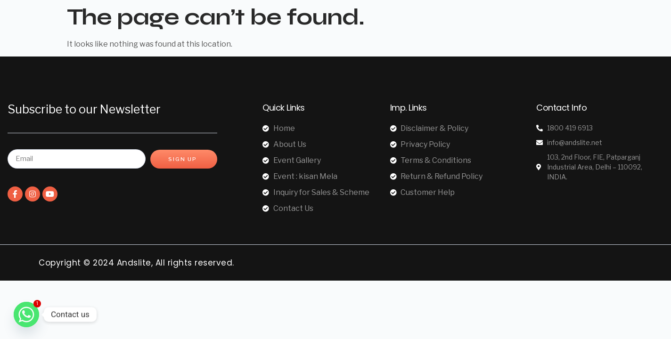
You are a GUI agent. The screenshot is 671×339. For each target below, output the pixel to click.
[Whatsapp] (26, 314)
